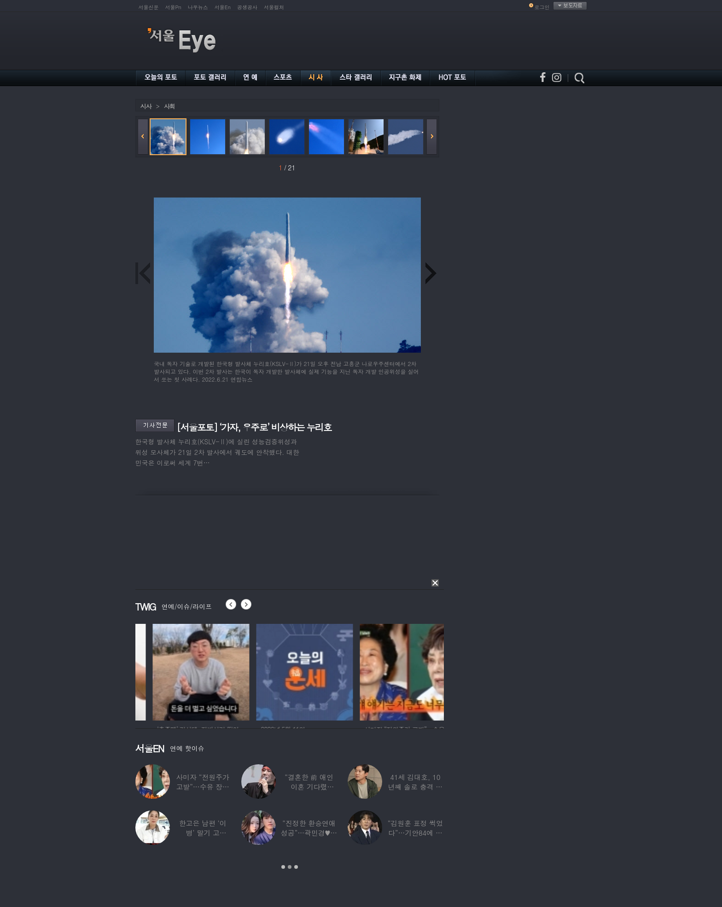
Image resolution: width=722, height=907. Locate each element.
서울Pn (173, 7)
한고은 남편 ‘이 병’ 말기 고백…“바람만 (203, 832)
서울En (223, 7)
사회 (169, 106)
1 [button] (283, 867)
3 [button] (296, 867)
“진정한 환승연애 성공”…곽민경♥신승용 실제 (309, 832)
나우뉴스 (198, 7)
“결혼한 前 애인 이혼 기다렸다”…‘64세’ (309, 786)
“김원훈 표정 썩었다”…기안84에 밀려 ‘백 (415, 832)
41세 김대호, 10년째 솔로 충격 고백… (415, 786)
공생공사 (247, 7)
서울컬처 (274, 7)
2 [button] (289, 867)
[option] (167, 670)
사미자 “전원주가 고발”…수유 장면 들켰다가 (202, 786)
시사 (145, 106)
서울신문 (149, 7)
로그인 (542, 7)
